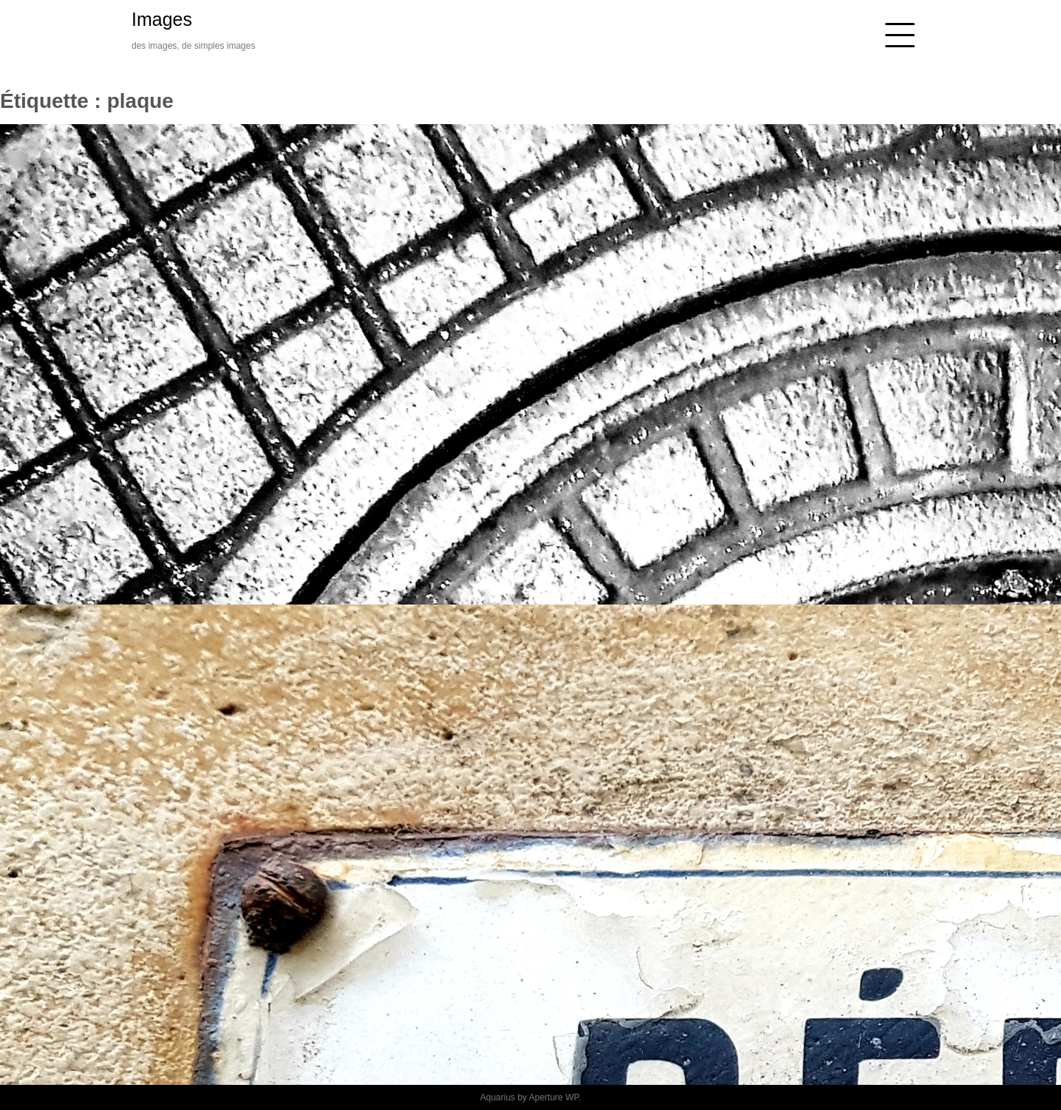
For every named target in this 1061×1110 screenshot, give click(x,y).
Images (162, 19)
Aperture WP (554, 1097)
